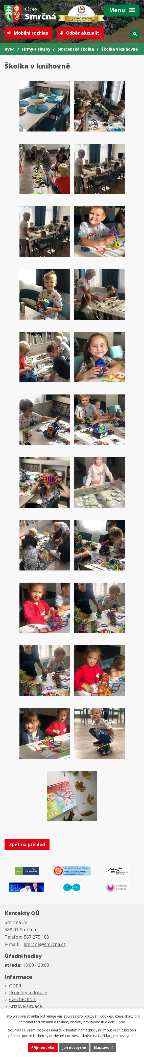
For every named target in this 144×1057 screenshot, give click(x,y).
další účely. (117, 1021)
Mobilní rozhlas (31, 33)
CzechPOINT (22, 1000)
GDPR (15, 986)
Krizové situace (25, 1007)
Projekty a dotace (28, 993)
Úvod (10, 49)
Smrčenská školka (76, 49)
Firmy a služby (36, 49)
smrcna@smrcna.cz (45, 945)
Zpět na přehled (27, 844)
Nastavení (103, 1047)
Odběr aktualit (83, 33)
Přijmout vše (42, 1047)
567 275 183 (36, 938)
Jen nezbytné (74, 1047)
